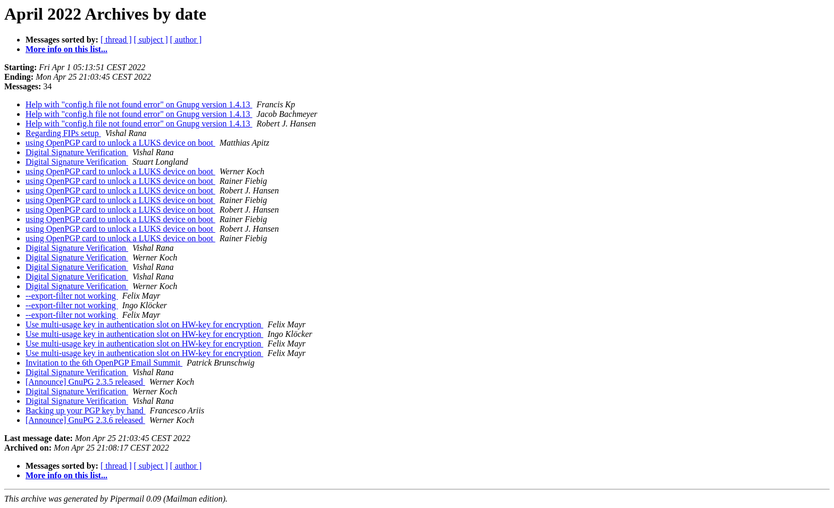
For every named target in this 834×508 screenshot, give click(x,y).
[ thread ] (116, 39)
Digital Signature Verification (77, 152)
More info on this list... (66, 49)
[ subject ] (151, 39)
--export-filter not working (72, 295)
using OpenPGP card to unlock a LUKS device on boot (120, 142)
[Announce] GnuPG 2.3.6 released (85, 420)
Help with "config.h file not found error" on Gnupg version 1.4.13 (139, 104)
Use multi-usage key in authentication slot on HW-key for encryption (144, 324)
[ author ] (186, 39)
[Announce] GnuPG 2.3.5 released (85, 381)
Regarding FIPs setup (63, 133)
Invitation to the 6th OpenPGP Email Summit (104, 362)
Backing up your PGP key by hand (86, 410)
